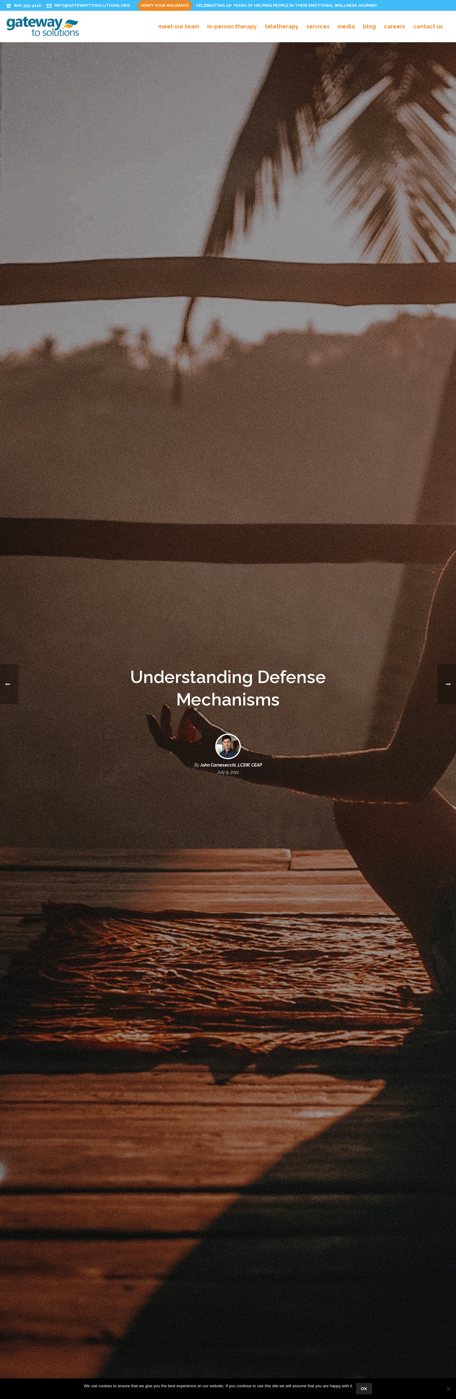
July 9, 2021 (228, 772)
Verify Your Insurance (165, 5)
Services (318, 26)
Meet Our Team (178, 26)
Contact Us (428, 26)
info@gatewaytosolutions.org (92, 5)
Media (346, 26)
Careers (394, 26)
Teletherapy (281, 26)
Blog (369, 26)
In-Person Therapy (232, 26)
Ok (364, 1388)
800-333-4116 (27, 5)
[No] (448, 1389)
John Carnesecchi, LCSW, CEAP (231, 765)
